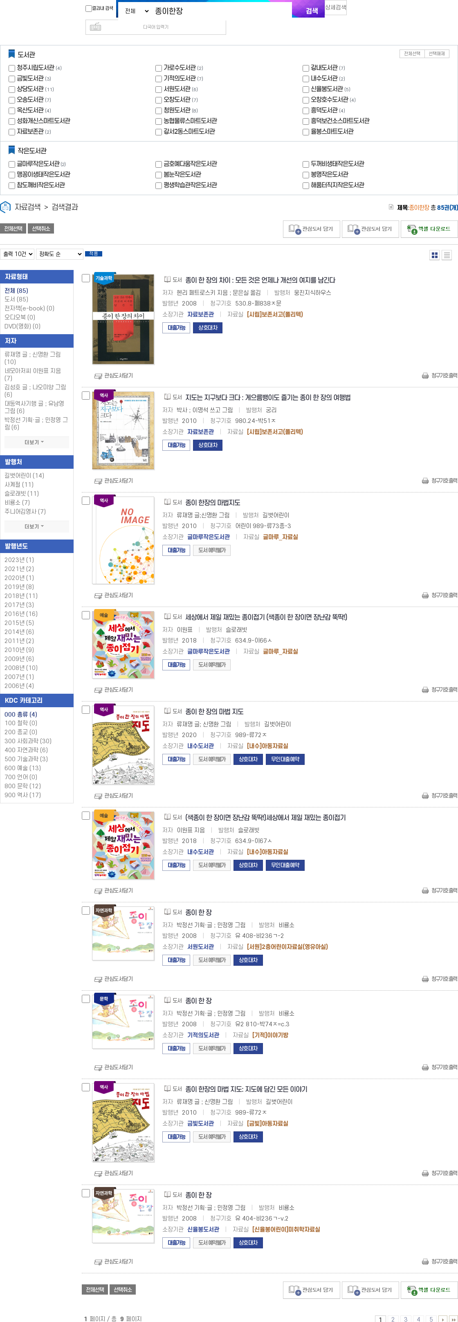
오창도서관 (177, 86)
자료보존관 (30, 118)
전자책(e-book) (29, 298)
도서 (16, 289)
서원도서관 (177, 76)
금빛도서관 (30, 65)
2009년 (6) (19, 648)
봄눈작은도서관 (182, 161)
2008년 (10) (21, 657)
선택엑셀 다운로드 (429, 216)
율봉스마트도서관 (332, 118)
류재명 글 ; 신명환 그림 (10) (32, 348)
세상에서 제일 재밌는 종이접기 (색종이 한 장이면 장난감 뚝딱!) (266, 607)
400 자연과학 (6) (26, 739)
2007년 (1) (19, 666)
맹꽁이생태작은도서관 (43, 161)
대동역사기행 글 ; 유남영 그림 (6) (34, 397)
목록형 (447, 242)
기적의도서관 (179, 65)
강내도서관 (324, 54)
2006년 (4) (19, 675)
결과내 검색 (95, 8)
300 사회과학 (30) (28, 730)
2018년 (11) (21, 585)
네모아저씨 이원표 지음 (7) (32, 364)
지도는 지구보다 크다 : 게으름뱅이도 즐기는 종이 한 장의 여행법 (267, 387)
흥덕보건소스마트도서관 (340, 108)
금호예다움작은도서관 (190, 151)
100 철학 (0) (20, 712)
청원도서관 (177, 97)
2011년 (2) (19, 630)
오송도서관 (30, 86)
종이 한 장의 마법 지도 (214, 701)
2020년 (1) (19, 567)
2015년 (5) (19, 612)
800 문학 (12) (22, 775)
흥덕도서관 (324, 97)
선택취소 (41, 215)
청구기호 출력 (444, 365)
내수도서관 (324, 65)
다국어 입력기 (367, 10)
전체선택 (412, 40)
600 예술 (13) (22, 757)
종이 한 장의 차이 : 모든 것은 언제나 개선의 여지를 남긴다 (260, 269)
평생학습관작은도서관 (190, 172)
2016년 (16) (21, 603)
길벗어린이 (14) (24, 465)
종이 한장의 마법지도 (212, 492)
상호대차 (207, 317)
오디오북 (19, 307)
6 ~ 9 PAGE (442, 1309)
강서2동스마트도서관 (189, 118)
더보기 (37, 432)
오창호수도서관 (329, 86)
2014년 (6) (19, 621)
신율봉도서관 (327, 76)
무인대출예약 (285, 748)
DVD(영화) (22, 316)
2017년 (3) (19, 594)
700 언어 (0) (20, 766)
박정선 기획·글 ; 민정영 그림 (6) (36, 413)
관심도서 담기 (311, 216)
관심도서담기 (118, 365)
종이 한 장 (198, 902)
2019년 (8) (19, 576)
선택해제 (437, 40)
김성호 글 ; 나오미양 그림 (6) (35, 380)
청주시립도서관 (35, 54)
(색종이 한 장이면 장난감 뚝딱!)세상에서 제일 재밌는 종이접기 (265, 807)
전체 (16, 280)
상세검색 (339, 10)
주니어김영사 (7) (25, 501)
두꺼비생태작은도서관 (337, 151)
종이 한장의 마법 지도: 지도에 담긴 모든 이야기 (246, 1079)
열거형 (434, 242)
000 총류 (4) (20, 704)
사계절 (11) (19, 474)
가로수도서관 (179, 54)
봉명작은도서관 (329, 161)
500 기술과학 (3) (26, 748)
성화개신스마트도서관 (43, 108)
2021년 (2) (19, 558)
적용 (100, 242)
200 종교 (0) (20, 721)
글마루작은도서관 (42, 151)
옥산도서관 (30, 97)
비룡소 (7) (17, 492)
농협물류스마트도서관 (190, 108)
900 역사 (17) (22, 784)
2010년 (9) (19, 639)
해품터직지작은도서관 (337, 172)
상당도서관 (30, 76)
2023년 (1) (19, 549)
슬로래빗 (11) (21, 483)
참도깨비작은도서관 (41, 172)
